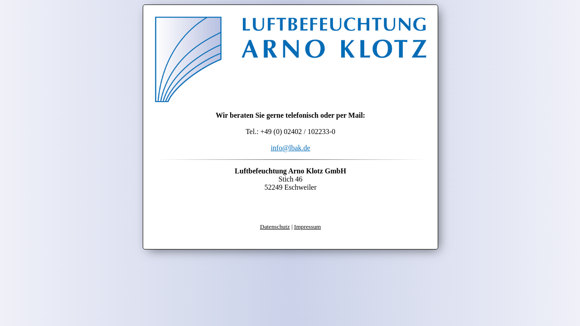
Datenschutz (275, 226)
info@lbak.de (290, 148)
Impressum (307, 226)
